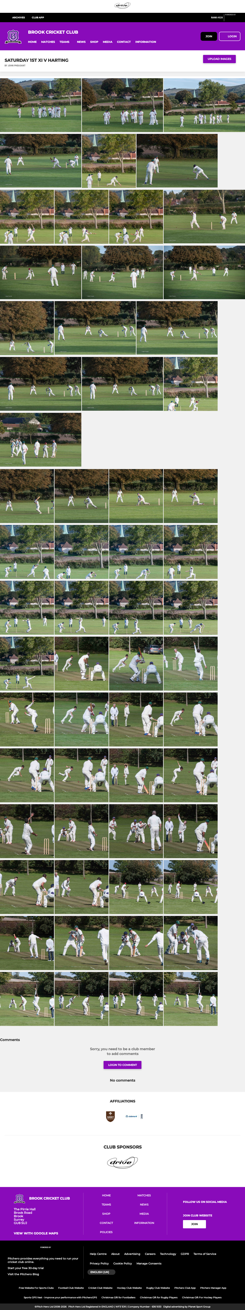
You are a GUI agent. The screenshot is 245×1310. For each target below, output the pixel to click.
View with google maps (36, 1233)
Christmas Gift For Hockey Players (201, 1297)
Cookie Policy (122, 1263)
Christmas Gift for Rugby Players (158, 1297)
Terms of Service (205, 1254)
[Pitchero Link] (232, 19)
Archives (18, 17)
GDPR (185, 1254)
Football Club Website (71, 1287)
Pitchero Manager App (213, 1287)
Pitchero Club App (185, 1287)
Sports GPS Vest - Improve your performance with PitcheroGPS (60, 1297)
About (115, 1254)
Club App (38, 17)
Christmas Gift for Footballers (118, 1297)
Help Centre (98, 1254)
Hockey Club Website (129, 1287)
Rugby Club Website (158, 1287)
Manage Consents (148, 1263)
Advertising (132, 1254)
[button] (32, 42)
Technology (168, 1254)
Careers (150, 1254)
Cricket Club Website (100, 1287)
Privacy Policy (99, 1263)
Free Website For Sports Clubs (36, 1287)
